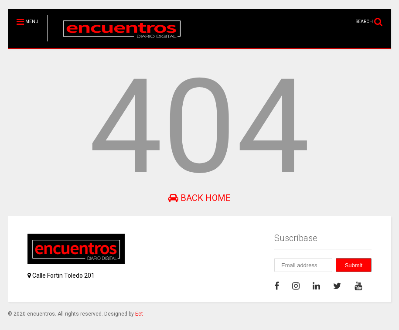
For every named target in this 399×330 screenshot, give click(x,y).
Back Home (199, 198)
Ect (139, 314)
